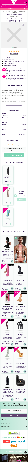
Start (4, 11)
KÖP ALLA (21, 199)
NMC (17, 16)
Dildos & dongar (22, 11)
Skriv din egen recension (14, 155)
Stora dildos (14, 12)
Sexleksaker (8, 11)
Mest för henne (14, 11)
